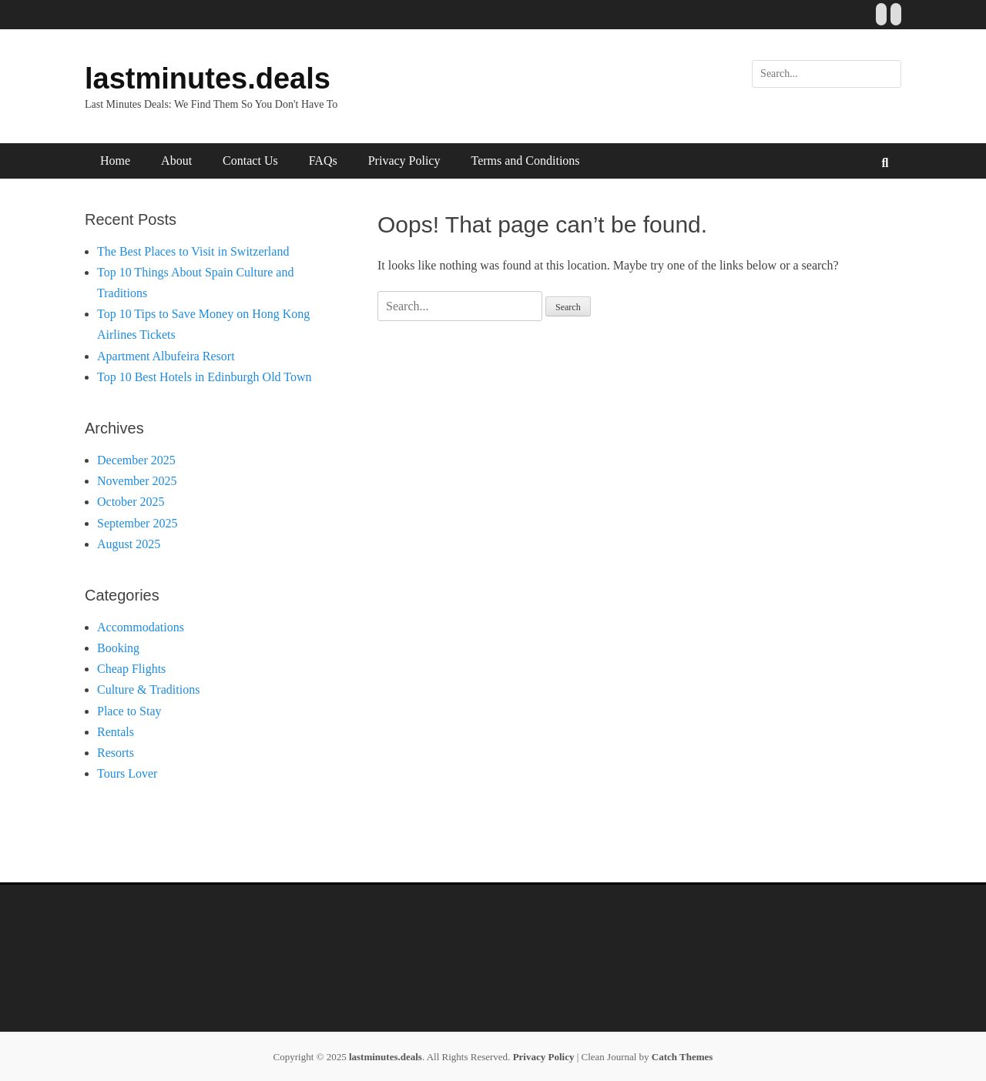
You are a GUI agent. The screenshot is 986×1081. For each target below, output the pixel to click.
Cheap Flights (131, 668)
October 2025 (131, 501)
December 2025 (136, 460)
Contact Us (250, 160)
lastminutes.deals (207, 78)
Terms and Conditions (525, 160)
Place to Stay (129, 711)
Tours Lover (127, 773)
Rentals (115, 731)
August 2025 (128, 544)
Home (115, 160)
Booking (118, 647)
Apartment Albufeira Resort (166, 356)
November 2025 (137, 480)
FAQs (323, 160)
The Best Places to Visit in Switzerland (193, 251)
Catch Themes (682, 1057)
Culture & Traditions (148, 689)
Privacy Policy (404, 160)
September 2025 (137, 523)
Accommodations (140, 627)
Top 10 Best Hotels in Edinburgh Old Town (204, 376)
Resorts (115, 752)
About (176, 160)
